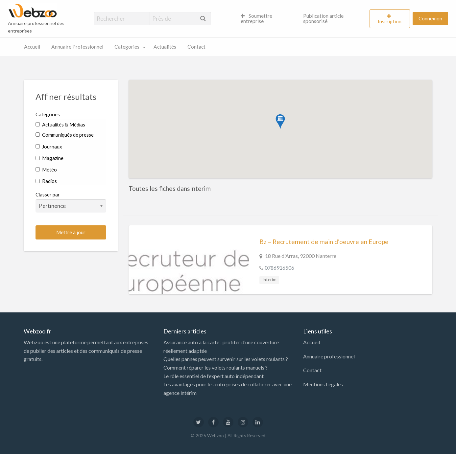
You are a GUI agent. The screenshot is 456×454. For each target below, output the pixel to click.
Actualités (165, 47)
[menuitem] (266, 18)
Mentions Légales (323, 384)
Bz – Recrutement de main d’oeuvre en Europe (324, 241)
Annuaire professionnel (329, 356)
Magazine (49, 158)
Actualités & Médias (60, 124)
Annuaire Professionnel (77, 47)
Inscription (389, 21)
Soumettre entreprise (256, 18)
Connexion (430, 18)
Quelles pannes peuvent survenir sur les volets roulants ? (225, 359)
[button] (280, 121)
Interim (269, 279)
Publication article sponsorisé (323, 18)
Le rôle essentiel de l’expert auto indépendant (213, 376)
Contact (196, 47)
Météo (46, 169)
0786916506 (279, 267)
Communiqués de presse (65, 135)
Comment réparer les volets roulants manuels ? (215, 367)
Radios (46, 181)
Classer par (71, 202)
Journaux (49, 146)
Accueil (32, 47)
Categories (126, 47)
